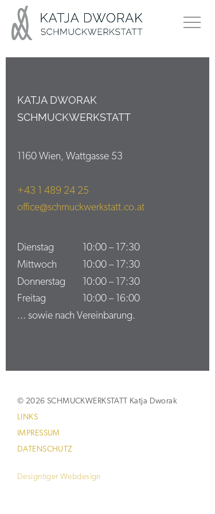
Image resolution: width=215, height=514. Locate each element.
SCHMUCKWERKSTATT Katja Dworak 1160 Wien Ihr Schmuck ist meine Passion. (84, 23)
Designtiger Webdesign (59, 477)
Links (27, 417)
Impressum (38, 433)
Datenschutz (45, 449)
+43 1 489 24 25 (53, 191)
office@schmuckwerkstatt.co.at (80, 207)
